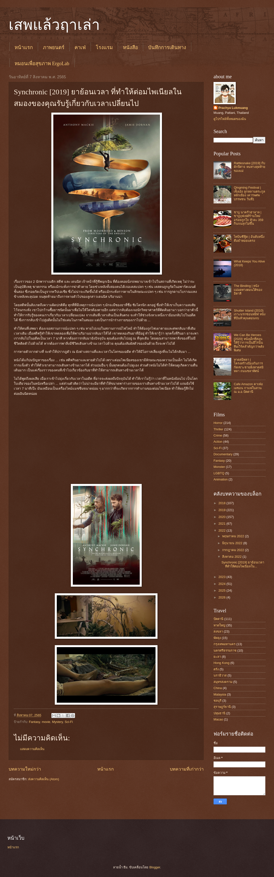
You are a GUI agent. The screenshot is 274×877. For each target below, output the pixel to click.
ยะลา (217, 656)
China (218, 688)
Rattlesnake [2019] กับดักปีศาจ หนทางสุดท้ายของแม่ (249, 167)
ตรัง (216, 669)
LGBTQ (219, 473)
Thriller (218, 429)
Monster (219, 467)
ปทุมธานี (219, 713)
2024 (222, 584)
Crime (218, 435)
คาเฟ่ (80, 47)
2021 (222, 523)
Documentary (223, 454)
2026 (222, 597)
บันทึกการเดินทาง (167, 47)
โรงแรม (104, 47)
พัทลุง (217, 638)
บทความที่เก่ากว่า (187, 769)
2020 (222, 517)
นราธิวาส (220, 675)
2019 (222, 510)
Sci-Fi (69, 722)
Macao (218, 719)
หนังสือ (130, 47)
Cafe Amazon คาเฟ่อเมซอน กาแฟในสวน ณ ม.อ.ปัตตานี (248, 388)
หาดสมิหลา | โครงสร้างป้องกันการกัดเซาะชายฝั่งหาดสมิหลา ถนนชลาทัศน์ (248, 365)
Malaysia (220, 694)
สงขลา (218, 631)
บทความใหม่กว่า (25, 769)
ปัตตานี (218, 619)
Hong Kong (221, 663)
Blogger (154, 867)
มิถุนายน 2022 (232, 543)
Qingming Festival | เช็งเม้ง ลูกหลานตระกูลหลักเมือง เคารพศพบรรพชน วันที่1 (249, 193)
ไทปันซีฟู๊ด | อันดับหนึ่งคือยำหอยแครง (249, 238)
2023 (222, 577)
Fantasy (34, 722)
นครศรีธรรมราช (225, 650)
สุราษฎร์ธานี (222, 707)
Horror (218, 423)
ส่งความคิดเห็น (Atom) (43, 779)
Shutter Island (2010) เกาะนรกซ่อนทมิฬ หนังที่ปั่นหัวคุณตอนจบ (249, 314)
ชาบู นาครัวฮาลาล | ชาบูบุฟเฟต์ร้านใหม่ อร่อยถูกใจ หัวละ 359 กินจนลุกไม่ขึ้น (248, 217)
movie (46, 722)
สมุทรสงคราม (223, 682)
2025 (222, 590)
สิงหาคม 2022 (232, 556)
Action (218, 441)
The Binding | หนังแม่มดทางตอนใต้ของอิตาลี (248, 289)
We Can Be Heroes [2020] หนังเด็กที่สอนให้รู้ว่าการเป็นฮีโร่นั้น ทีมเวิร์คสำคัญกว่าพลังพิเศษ (249, 342)
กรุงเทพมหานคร (224, 644)
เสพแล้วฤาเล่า (54, 25)
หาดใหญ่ (219, 625)
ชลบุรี (217, 700)
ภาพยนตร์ (53, 47)
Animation (221, 479)
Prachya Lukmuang (233, 108)
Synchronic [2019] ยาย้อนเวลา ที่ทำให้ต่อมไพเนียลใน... (242, 564)
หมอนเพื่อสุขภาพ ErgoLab (42, 63)
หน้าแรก (24, 47)
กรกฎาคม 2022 (233, 550)
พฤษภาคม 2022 (233, 536)
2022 (222, 530)
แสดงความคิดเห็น (32, 749)
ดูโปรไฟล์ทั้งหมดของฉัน (230, 119)
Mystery (57, 722)
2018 (222, 503)
